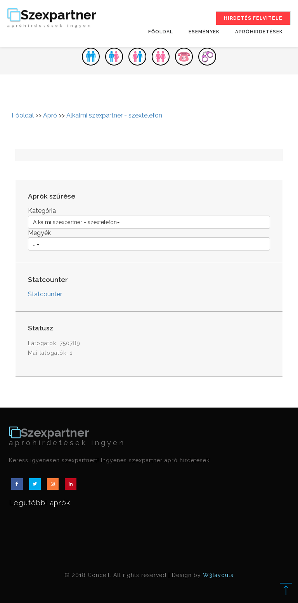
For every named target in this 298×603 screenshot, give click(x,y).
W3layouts (218, 575)
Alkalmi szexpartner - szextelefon (114, 115)
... (36, 244)
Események (204, 32)
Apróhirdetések (259, 32)
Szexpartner (51, 18)
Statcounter (45, 294)
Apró (50, 115)
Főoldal (160, 32)
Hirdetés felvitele (253, 18)
